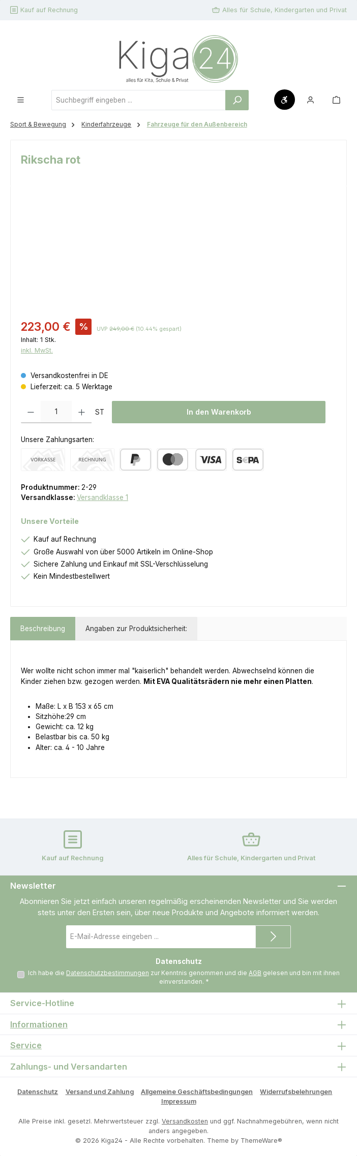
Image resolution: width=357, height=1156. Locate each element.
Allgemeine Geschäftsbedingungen (197, 1092)
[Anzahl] (56, 412)
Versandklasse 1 (102, 497)
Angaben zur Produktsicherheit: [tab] (136, 628)
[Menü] (20, 99)
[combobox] (138, 100)
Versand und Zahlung (100, 1092)
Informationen (39, 1024)
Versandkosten (185, 1121)
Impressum (178, 1101)
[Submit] (273, 936)
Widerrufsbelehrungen (296, 1092)
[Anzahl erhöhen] (82, 412)
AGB (255, 973)
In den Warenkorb (219, 412)
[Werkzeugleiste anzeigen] (284, 99)
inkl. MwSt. (37, 350)
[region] (178, 253)
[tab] (42, 628)
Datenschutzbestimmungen (107, 973)
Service (26, 1046)
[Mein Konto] (310, 99)
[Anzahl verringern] (31, 412)
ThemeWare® (261, 1140)
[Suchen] (237, 100)
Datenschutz (37, 1092)
